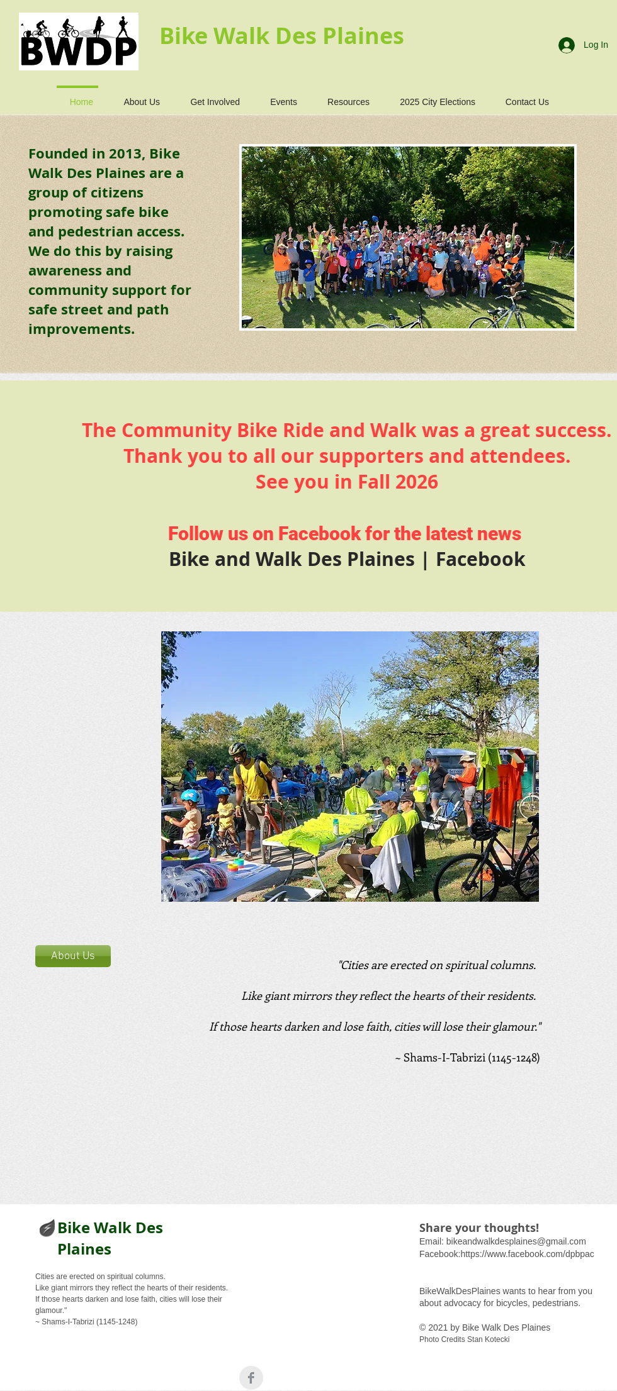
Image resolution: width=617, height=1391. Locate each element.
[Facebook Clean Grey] (251, 1378)
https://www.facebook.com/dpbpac (527, 1254)
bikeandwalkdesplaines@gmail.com (516, 1241)
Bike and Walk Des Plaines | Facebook (347, 559)
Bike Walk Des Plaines (110, 1238)
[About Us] (73, 956)
